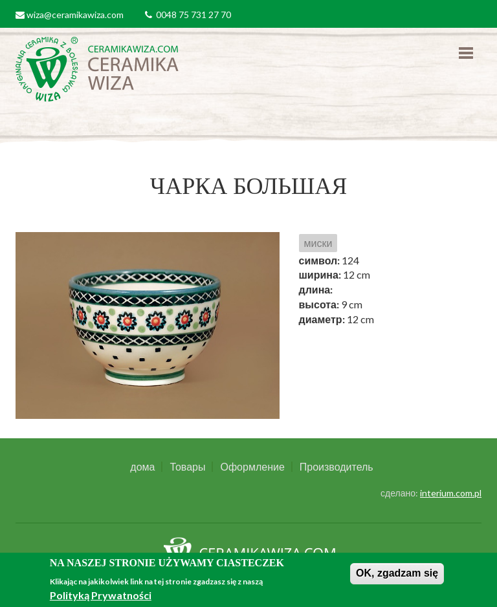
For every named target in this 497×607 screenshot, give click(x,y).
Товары (187, 467)
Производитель (336, 467)
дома (142, 467)
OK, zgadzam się (397, 573)
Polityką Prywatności (100, 595)
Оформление (252, 467)
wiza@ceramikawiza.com (75, 14)
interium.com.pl (450, 492)
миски (318, 243)
